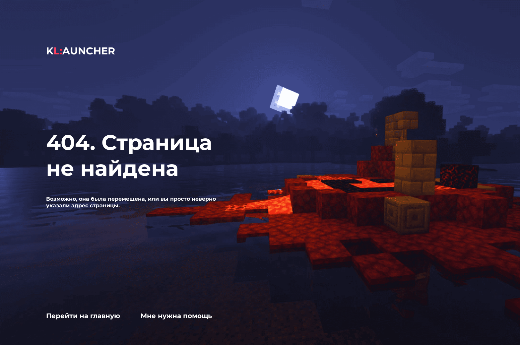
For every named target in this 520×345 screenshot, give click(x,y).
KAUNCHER (80, 51)
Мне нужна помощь (176, 316)
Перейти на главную (83, 316)
